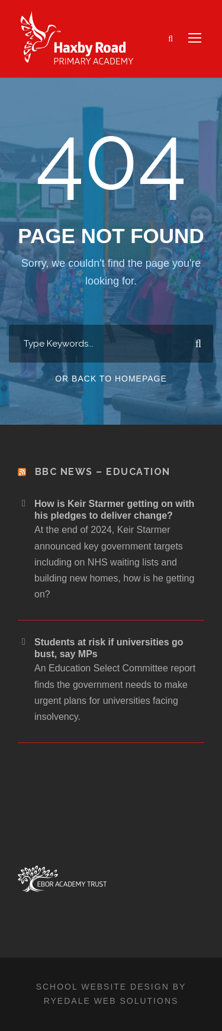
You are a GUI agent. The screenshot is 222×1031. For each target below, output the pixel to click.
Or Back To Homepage (111, 378)
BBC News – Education (102, 471)
